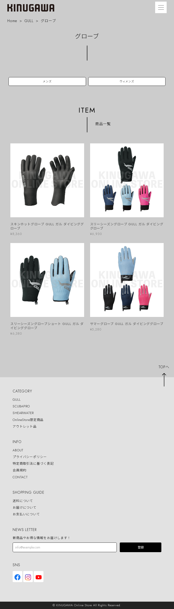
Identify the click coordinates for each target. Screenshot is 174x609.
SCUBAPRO (21, 406)
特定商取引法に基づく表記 (33, 463)
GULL (29, 20)
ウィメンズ (127, 81)
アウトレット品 (25, 426)
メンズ (47, 81)
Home (12, 20)
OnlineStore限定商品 (28, 420)
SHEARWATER (23, 413)
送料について (23, 501)
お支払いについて (26, 514)
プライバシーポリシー (30, 457)
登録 (141, 547)
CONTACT (20, 477)
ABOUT (18, 450)
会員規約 (19, 470)
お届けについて (25, 507)
